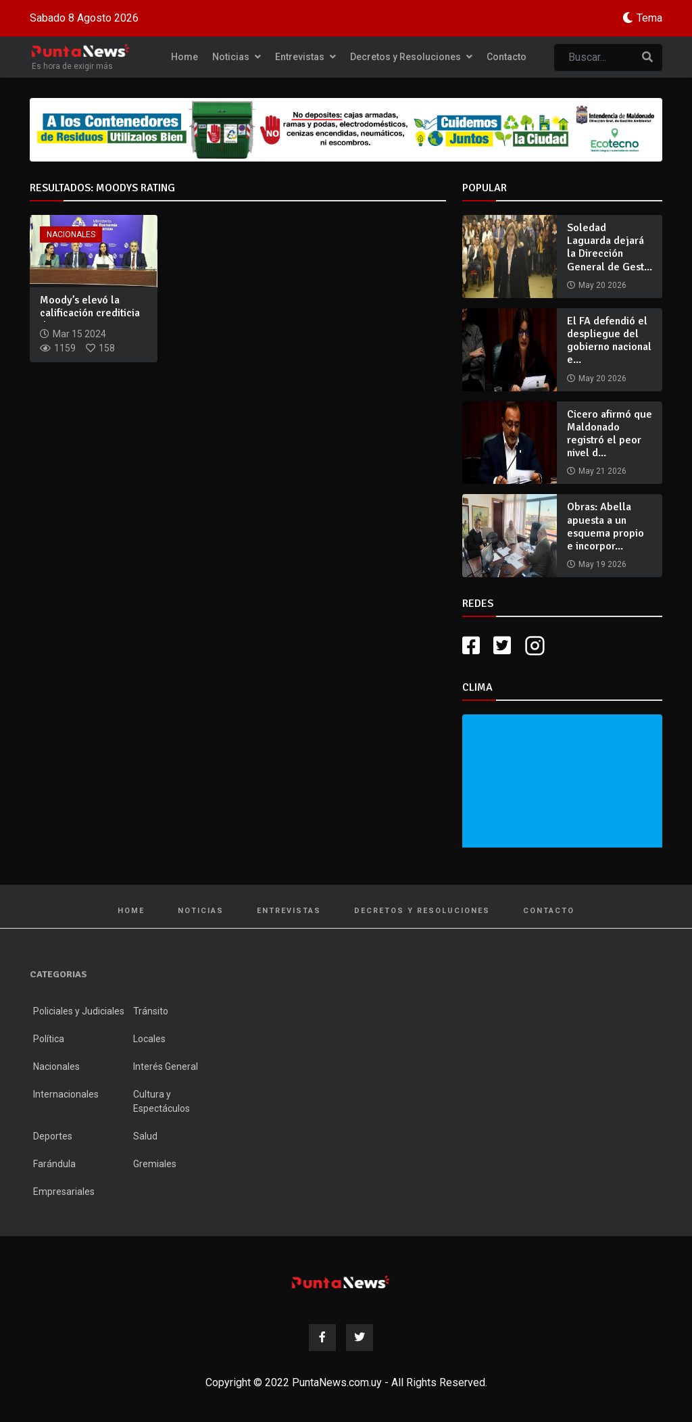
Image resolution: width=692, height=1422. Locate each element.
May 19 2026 (602, 564)
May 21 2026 (602, 471)
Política (48, 1038)
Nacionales (71, 234)
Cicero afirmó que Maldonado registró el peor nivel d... (609, 434)
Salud (145, 1136)
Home (184, 56)
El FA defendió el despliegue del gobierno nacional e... (609, 340)
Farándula (54, 1163)
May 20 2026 (602, 285)
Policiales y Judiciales (78, 1011)
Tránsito (150, 1011)
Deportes (52, 1136)
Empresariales (64, 1191)
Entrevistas (305, 56)
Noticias (236, 56)
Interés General (165, 1066)
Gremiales (154, 1163)
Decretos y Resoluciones (411, 56)
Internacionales (66, 1094)
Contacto (506, 56)
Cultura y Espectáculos (161, 1101)
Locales (149, 1038)
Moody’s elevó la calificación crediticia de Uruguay (90, 313)
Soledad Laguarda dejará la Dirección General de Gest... (609, 247)
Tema (649, 17)
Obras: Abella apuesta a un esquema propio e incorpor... (605, 526)
